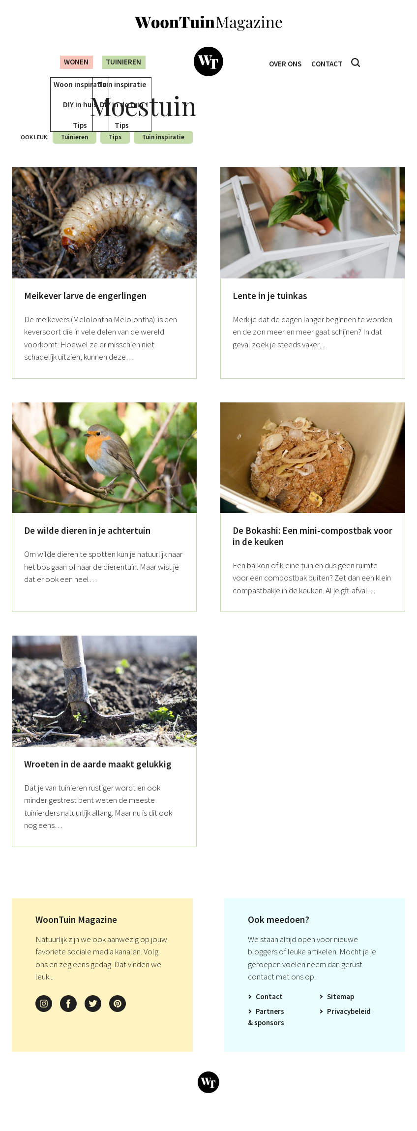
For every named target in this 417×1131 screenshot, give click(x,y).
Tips (115, 151)
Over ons (283, 62)
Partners (270, 1025)
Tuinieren (122, 61)
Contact (329, 62)
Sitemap (340, 1010)
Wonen (69, 61)
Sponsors (269, 1036)
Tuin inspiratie (163, 151)
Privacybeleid (349, 1025)
